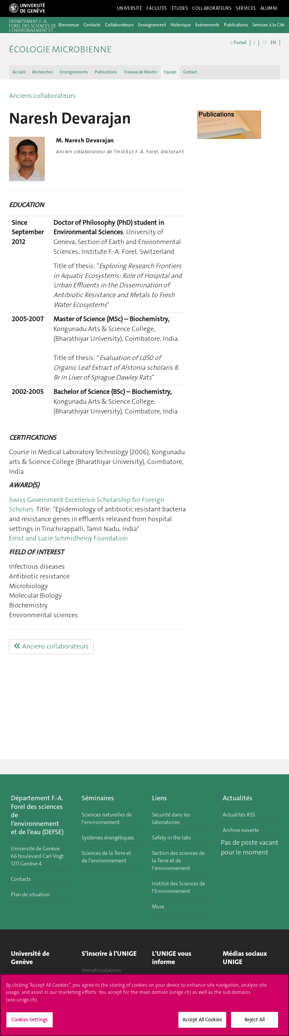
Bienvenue (68, 25)
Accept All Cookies (202, 1023)
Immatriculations (101, 970)
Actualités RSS (239, 814)
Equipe (170, 72)
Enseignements (74, 72)
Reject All (255, 1023)
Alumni (269, 8)
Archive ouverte (241, 830)
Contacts (92, 25)
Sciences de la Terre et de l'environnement (106, 857)
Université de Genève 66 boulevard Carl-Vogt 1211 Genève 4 (37, 856)
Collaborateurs (211, 8)
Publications (236, 25)
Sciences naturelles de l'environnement (107, 818)
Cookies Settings (29, 1023)
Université (129, 8)
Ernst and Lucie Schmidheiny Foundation (68, 538)
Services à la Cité (268, 25)
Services (246, 8)
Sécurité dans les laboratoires (171, 818)
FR (264, 43)
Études (180, 8)
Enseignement (152, 25)
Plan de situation (30, 894)
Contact (190, 72)
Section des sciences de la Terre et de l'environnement (178, 860)
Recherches (42, 72)
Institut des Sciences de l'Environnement (178, 887)
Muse (158, 906)
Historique (180, 25)
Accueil (19, 72)
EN (273, 43)
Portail (238, 43)
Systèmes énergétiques (108, 837)
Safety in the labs (171, 837)
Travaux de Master (140, 72)
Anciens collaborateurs (42, 95)
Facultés (156, 8)
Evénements (207, 25)
